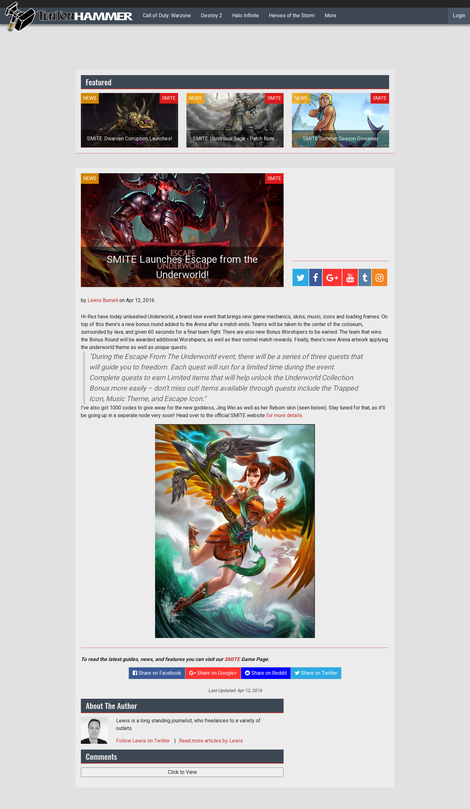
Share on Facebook (157, 673)
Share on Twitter (316, 673)
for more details (284, 415)
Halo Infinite (245, 15)
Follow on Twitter (143, 741)
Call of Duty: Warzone (167, 15)
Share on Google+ (213, 673)
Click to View (182, 772)
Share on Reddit (266, 673)
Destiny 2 (211, 15)
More (330, 15)
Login (459, 15)
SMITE (232, 659)
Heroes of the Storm (292, 15)
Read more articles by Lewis (211, 741)
